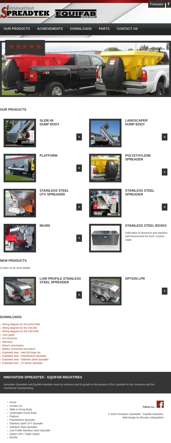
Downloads (81, 29)
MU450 (14, 437)
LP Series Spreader (32, 363)
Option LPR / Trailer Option (25, 434)
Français (156, 4)
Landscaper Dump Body (23, 412)
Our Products (17, 29)
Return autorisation (13, 345)
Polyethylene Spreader (33, 355)
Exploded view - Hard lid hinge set (21, 352)
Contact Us (127, 29)
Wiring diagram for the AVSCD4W (21, 324)
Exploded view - (11, 355)
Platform (14, 416)
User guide (8, 334)
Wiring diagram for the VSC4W (19, 327)
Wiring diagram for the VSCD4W (20, 331)
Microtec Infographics (152, 417)
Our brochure (9, 338)
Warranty (7, 341)
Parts (104, 29)
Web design (129, 417)
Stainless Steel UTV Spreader (26, 423)
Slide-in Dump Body (21, 409)
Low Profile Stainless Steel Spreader (30, 430)
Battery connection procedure (18, 348)
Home (13, 402)
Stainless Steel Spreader (35, 359)
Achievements (50, 29)
